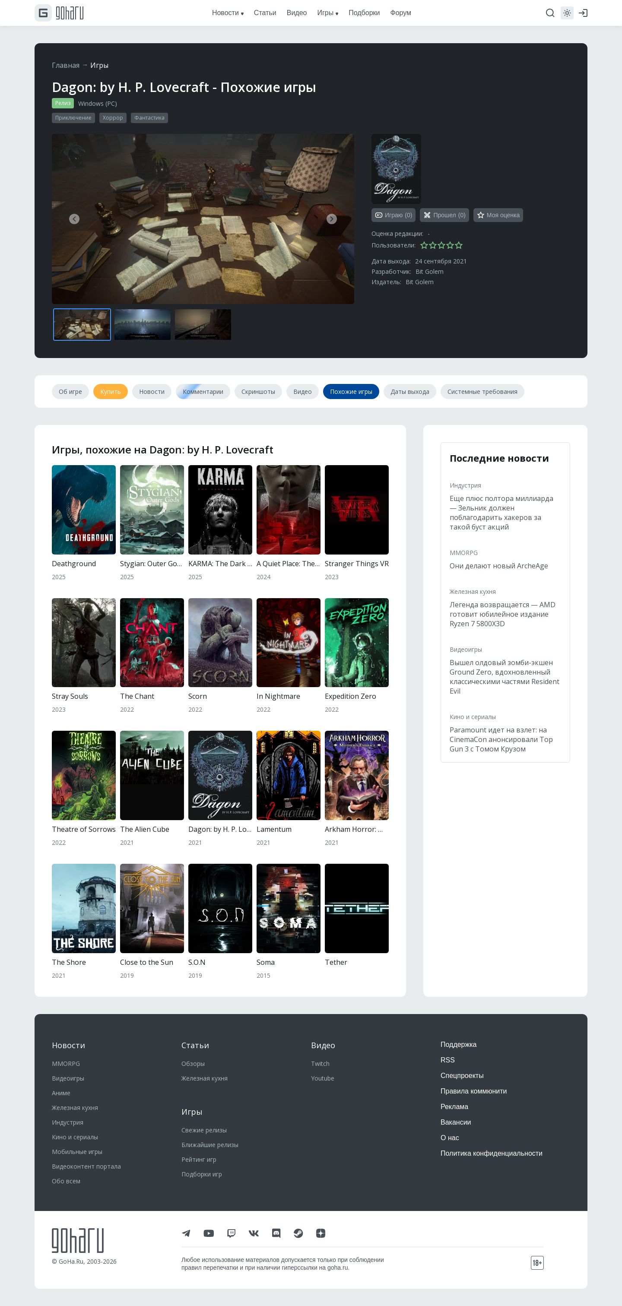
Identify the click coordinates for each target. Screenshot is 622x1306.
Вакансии (456, 1122)
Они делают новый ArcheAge (499, 566)
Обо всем (66, 1181)
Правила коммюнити (474, 1091)
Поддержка (458, 1044)
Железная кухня (473, 591)
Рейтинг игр (198, 1159)
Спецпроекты (462, 1075)
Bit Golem (430, 271)
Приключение (73, 117)
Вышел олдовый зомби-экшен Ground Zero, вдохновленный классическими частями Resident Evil (504, 677)
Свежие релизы (204, 1130)
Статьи (195, 1045)
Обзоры (193, 1063)
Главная (65, 65)
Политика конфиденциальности (492, 1153)
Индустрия (465, 485)
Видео (323, 1045)
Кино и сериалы (473, 717)
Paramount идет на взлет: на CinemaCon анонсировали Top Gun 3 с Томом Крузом (501, 739)
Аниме (61, 1093)
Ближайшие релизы (209, 1145)
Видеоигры (466, 649)
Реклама (454, 1106)
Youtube (322, 1078)
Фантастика (149, 117)
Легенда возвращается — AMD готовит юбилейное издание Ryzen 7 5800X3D (502, 614)
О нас (450, 1137)
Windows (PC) (97, 103)
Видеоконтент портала (86, 1166)
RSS (448, 1060)
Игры (99, 65)
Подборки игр (201, 1174)
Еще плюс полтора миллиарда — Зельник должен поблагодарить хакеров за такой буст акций (501, 513)
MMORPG (464, 552)
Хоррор (113, 117)
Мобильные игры (77, 1152)
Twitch (320, 1063)
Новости (68, 1045)
